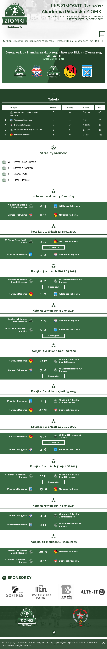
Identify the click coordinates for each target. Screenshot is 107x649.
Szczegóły (53, 247)
